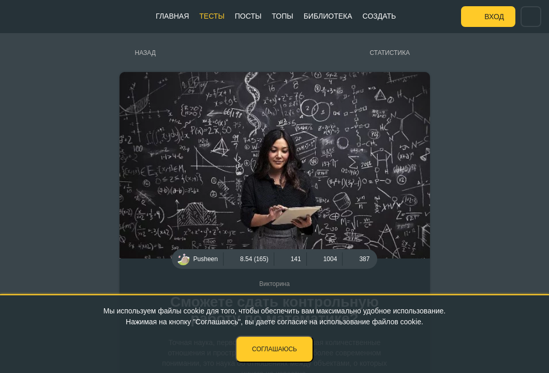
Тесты (211, 16)
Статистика (390, 52)
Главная (172, 16)
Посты (248, 16)
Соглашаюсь (274, 349)
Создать (379, 16)
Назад (145, 52)
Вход (494, 16)
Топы (282, 16)
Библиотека (328, 16)
